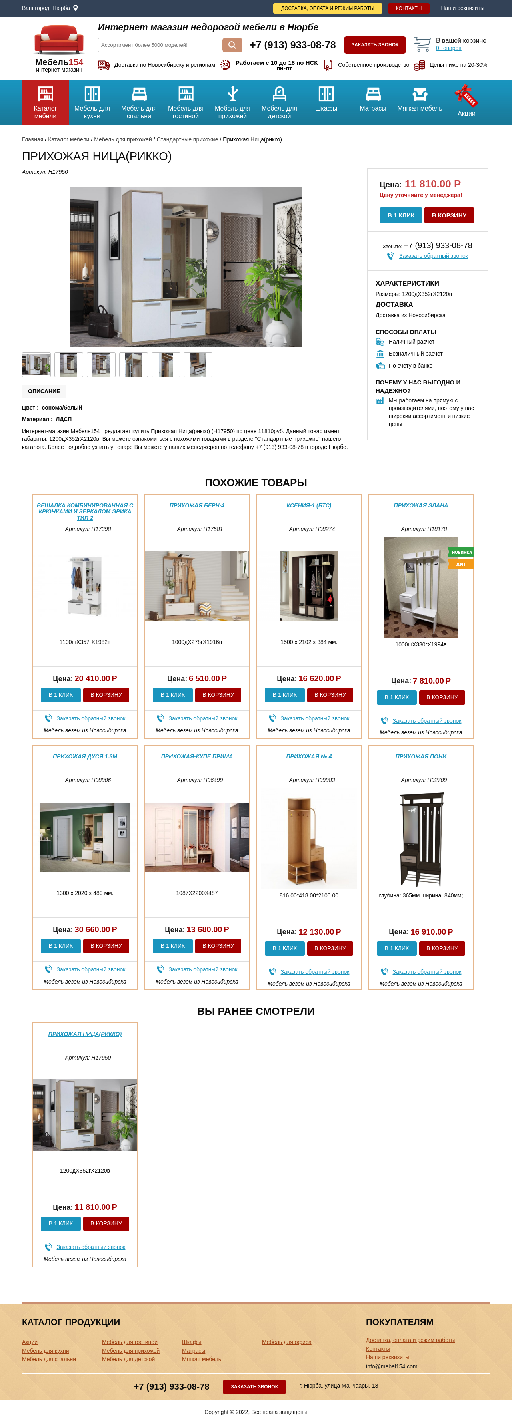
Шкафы (326, 96)
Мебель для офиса (287, 1342)
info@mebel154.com (392, 1366)
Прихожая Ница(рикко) (85, 1034)
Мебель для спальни (139, 99)
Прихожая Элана (421, 505)
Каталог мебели (45, 99)
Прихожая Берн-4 (197, 505)
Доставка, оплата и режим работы (327, 8)
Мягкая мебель (419, 96)
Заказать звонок (375, 45)
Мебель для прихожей (232, 99)
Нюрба (61, 8)
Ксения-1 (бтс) (309, 505)
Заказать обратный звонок (433, 256)
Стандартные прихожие (187, 139)
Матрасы (373, 96)
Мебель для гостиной (185, 99)
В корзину (449, 215)
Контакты (409, 8)
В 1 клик (401, 215)
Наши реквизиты (462, 8)
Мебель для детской (279, 99)
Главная (32, 139)
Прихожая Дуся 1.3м (85, 756)
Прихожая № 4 (309, 756)
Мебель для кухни (92, 99)
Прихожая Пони (421, 756)
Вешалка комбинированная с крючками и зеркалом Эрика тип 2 (85, 511)
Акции (466, 98)
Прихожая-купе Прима (197, 756)
